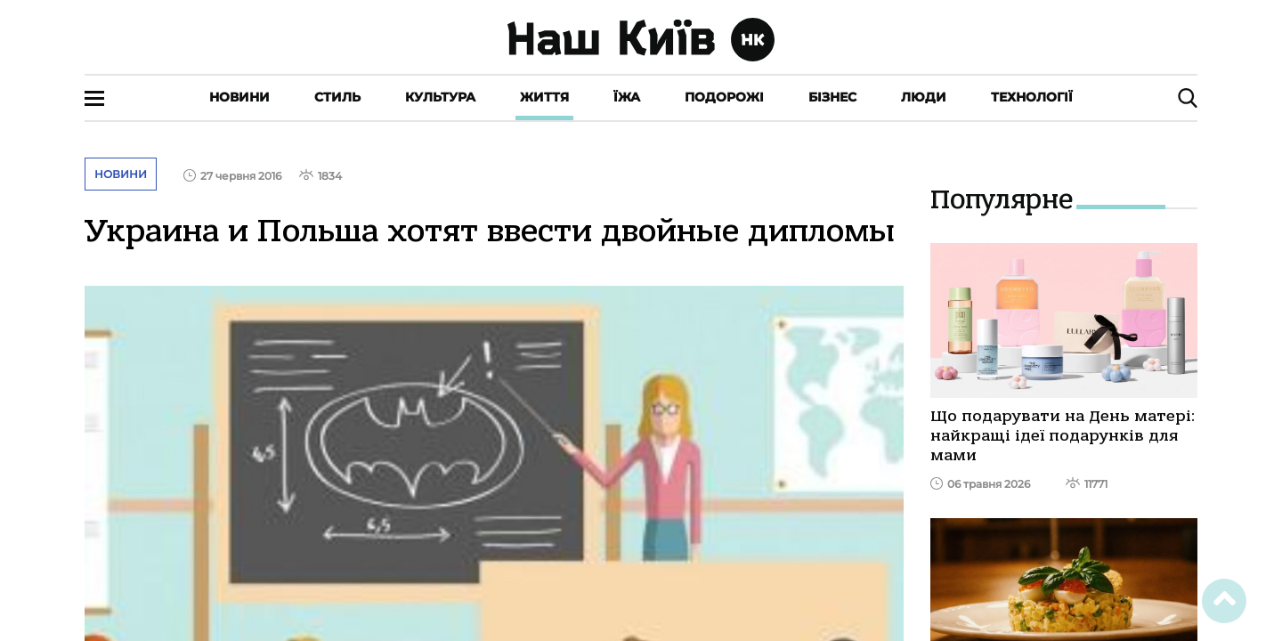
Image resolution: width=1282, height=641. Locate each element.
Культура (440, 97)
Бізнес (832, 97)
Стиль (337, 97)
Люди (923, 97)
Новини (239, 97)
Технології (1032, 97)
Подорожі (724, 97)
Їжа (626, 97)
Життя (544, 97)
